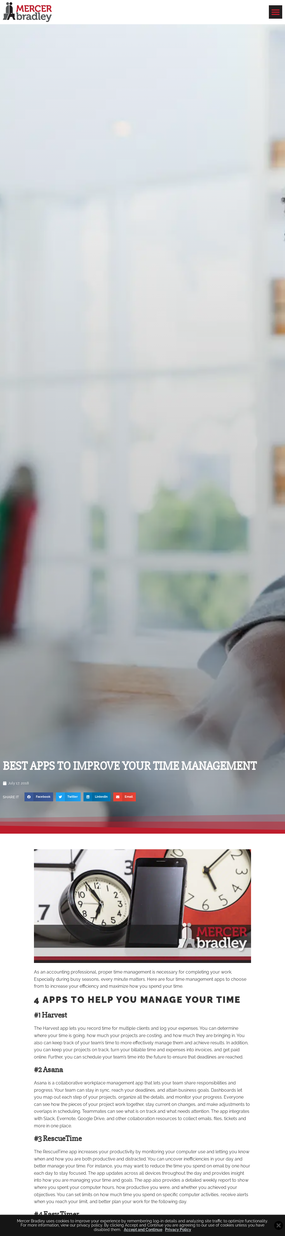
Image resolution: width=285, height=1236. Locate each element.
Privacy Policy (178, 1230)
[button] (275, 12)
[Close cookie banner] (278, 1225)
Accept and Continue (143, 1230)
